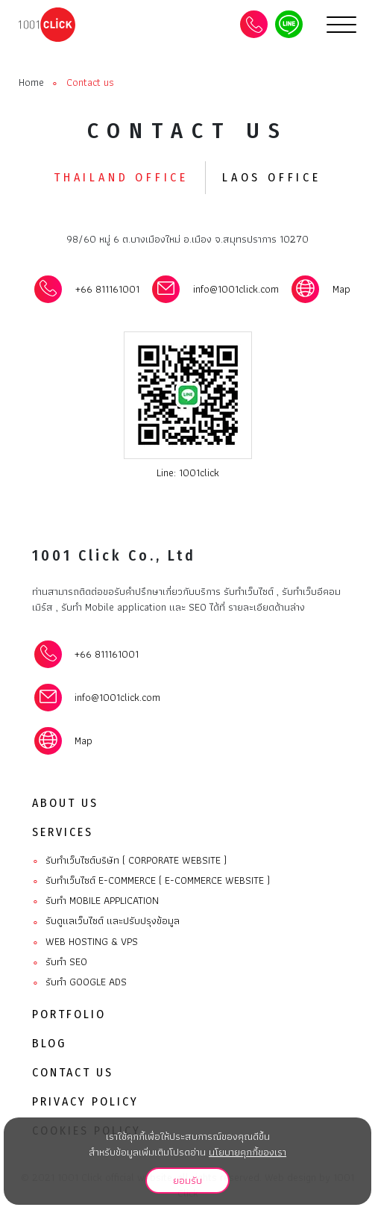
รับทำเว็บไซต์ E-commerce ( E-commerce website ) (151, 881)
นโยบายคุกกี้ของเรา (247, 1152)
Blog (49, 1043)
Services (62, 832)
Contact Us (72, 1072)
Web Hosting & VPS (85, 942)
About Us (65, 803)
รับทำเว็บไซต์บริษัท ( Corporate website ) (129, 860)
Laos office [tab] (271, 177)
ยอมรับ (187, 1180)
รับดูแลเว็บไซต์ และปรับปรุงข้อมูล (106, 921)
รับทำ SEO (59, 962)
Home (31, 82)
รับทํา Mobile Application (95, 901)
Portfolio (69, 1014)
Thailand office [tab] (121, 177)
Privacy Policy (85, 1101)
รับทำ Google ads (79, 982)
